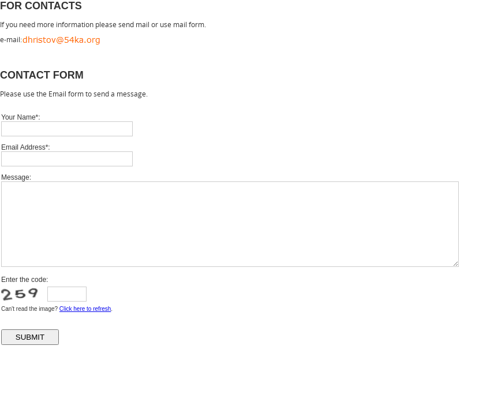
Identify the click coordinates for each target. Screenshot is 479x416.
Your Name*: (20, 117)
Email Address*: (25, 147)
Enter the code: (24, 280)
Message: (16, 177)
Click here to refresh (85, 309)
